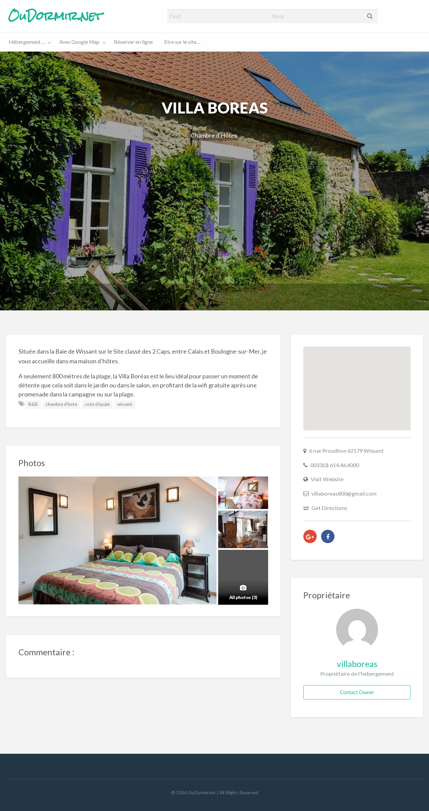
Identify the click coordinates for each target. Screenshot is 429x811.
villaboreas (357, 664)
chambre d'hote (61, 404)
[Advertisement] (214, 203)
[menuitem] (28, 42)
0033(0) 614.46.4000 (334, 465)
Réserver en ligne (133, 42)
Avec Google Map (79, 42)
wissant (124, 404)
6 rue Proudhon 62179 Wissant (346, 450)
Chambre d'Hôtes (214, 135)
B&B (33, 404)
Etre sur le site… (182, 42)
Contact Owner (357, 692)
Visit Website (327, 479)
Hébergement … (27, 42)
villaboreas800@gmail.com (344, 493)
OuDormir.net (55, 16)
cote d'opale (97, 404)
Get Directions (329, 508)
